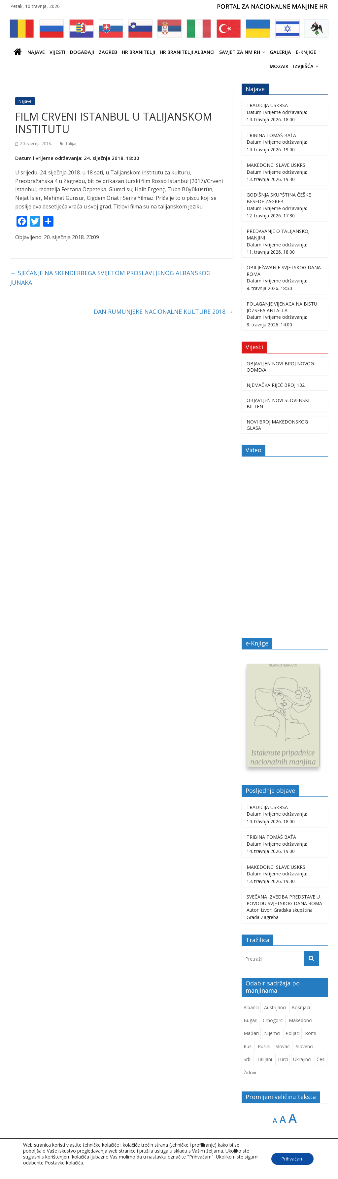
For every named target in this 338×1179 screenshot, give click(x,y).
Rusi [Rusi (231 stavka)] (248, 1047)
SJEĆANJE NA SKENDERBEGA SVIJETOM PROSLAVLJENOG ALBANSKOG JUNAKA (110, 277)
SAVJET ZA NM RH (239, 52)
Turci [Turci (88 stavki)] (282, 1060)
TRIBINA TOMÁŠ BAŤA (271, 135)
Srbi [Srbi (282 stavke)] (248, 1060)
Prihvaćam (292, 1159)
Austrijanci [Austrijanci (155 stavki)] (275, 1008)
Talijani (72, 143)
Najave (36, 52)
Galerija (280, 52)
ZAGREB (108, 52)
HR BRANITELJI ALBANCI (187, 52)
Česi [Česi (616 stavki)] (321, 1060)
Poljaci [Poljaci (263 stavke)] (293, 1034)
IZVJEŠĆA (303, 66)
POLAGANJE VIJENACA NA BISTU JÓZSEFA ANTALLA (282, 307)
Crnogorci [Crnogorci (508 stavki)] (273, 1021)
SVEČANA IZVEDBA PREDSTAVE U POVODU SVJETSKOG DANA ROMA (284, 900)
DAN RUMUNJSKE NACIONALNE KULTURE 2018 (163, 311)
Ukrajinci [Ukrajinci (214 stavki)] (302, 1060)
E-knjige (306, 52)
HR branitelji (138, 52)
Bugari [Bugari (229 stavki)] (250, 1021)
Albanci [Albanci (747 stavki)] (251, 1008)
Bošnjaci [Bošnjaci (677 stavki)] (300, 1008)
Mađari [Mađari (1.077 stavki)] (251, 1034)
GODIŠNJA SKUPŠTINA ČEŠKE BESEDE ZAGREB (279, 198)
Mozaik (279, 66)
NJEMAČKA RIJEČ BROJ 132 (276, 385)
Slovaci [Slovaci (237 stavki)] (283, 1047)
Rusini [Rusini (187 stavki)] (264, 1047)
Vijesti (57, 52)
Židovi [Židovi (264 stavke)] (250, 1073)
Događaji (82, 52)
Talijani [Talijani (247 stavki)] (264, 1060)
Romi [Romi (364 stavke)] (310, 1034)
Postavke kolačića (64, 1163)
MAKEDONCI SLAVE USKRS (276, 165)
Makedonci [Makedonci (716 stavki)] (300, 1021)
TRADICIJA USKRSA (267, 105)
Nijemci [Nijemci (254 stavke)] (272, 1034)
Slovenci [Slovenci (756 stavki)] (304, 1047)
